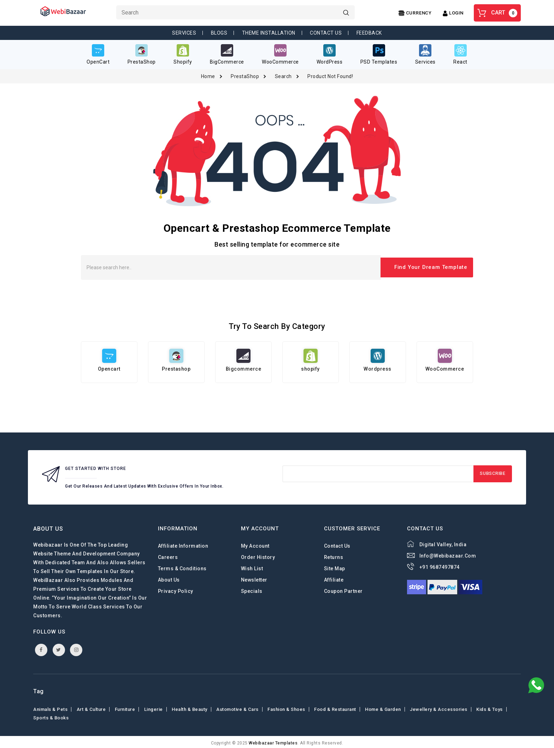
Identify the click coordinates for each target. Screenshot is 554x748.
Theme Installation (268, 33)
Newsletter (254, 578)
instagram (76, 647)
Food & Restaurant (335, 707)
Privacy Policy (175, 589)
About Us (169, 578)
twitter (58, 647)
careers (168, 555)
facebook (41, 647)
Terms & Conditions (182, 566)
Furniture (125, 707)
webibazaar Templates (273, 740)
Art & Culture (91, 707)
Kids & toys (489, 707)
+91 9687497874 (439, 565)
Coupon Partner (343, 589)
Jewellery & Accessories (438, 707)
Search (283, 74)
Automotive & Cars (237, 707)
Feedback (369, 33)
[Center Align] (415, 13)
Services (184, 33)
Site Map (334, 566)
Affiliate (334, 578)
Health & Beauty (189, 707)
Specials (252, 589)
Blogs (219, 33)
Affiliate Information (183, 544)
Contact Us (326, 33)
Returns (333, 555)
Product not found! (330, 74)
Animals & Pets (50, 707)
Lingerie (153, 707)
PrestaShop (245, 74)
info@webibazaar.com (447, 553)
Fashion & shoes (286, 707)
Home (208, 74)
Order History (258, 555)
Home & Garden (383, 707)
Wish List (252, 566)
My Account (255, 544)
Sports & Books (51, 715)
